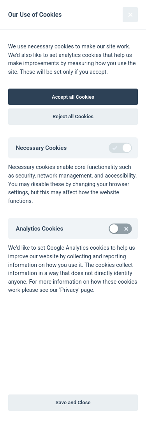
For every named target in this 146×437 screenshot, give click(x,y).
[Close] (130, 14)
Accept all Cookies (73, 97)
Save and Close (73, 402)
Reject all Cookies (73, 116)
